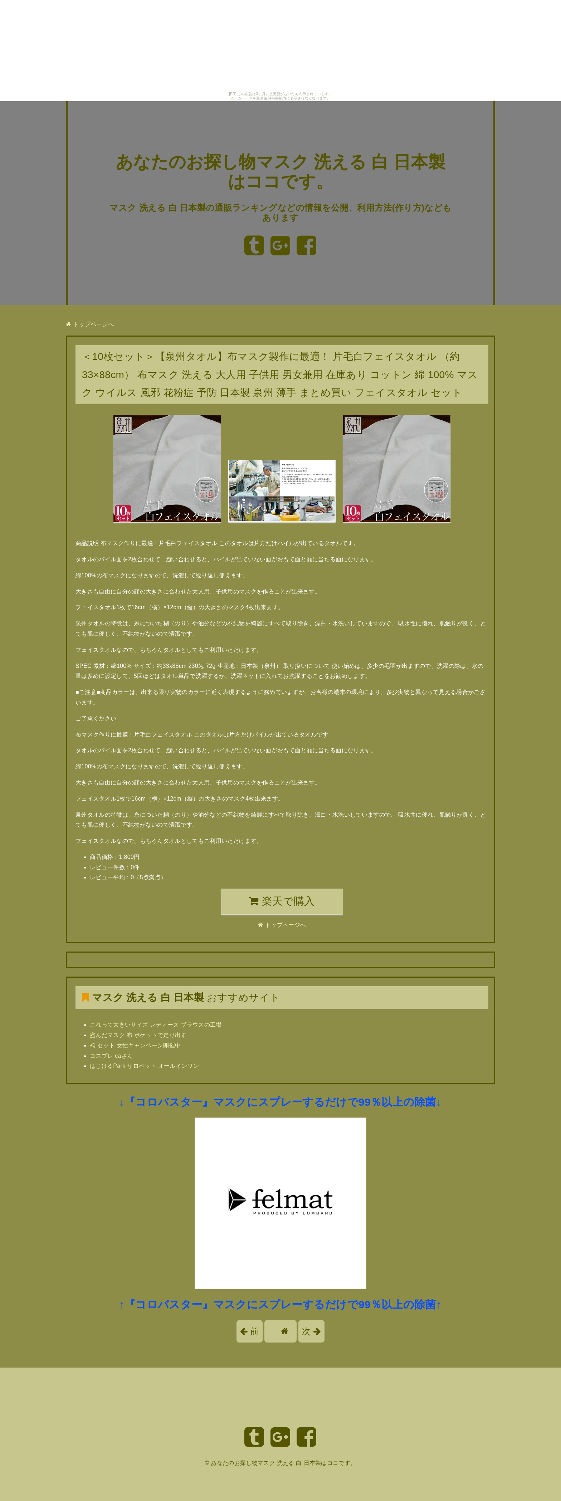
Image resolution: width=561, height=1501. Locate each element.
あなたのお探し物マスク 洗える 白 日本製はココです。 (283, 1463)
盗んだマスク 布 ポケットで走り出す (138, 1035)
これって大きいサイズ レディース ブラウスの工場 (156, 1025)
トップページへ (90, 324)
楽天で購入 (281, 901)
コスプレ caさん (111, 1056)
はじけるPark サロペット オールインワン (144, 1066)
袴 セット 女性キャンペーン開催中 (135, 1045)
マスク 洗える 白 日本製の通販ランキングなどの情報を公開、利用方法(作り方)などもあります (280, 213)
